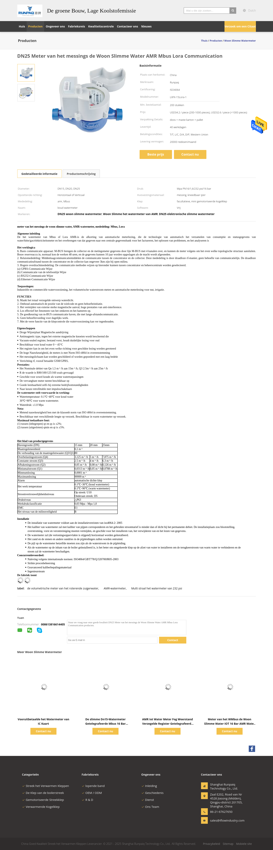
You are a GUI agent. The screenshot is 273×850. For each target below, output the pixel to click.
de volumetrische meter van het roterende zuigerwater (62, 588)
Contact (172, 640)
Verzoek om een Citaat (240, 26)
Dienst (147, 800)
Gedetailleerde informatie (39, 174)
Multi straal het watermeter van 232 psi (156, 588)
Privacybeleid (211, 844)
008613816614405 (53, 624)
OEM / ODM (92, 793)
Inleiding (149, 786)
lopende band (93, 786)
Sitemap (228, 844)
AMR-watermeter (115, 588)
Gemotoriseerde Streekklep (43, 800)
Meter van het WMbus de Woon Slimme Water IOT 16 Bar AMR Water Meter (229, 723)
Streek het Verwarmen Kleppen (45, 786)
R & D (87, 800)
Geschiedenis (152, 793)
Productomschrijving (81, 174)
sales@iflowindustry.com (222, 820)
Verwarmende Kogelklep (41, 807)
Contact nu (190, 154)
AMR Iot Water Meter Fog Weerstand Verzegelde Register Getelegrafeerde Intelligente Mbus (167, 723)
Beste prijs (155, 154)
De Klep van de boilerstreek (43, 793)
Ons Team (150, 807)
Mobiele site (244, 844)
